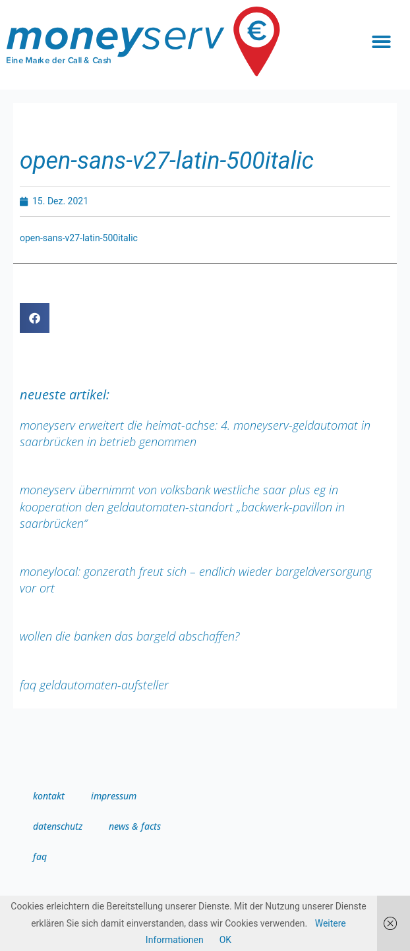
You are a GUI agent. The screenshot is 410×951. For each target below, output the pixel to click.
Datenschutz (57, 826)
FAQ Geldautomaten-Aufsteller (94, 685)
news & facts (135, 826)
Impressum (113, 796)
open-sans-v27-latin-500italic (79, 238)
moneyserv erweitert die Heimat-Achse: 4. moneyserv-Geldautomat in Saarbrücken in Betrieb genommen (195, 433)
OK (225, 940)
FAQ (40, 856)
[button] (381, 41)
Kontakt (49, 796)
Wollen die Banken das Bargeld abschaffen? (129, 636)
